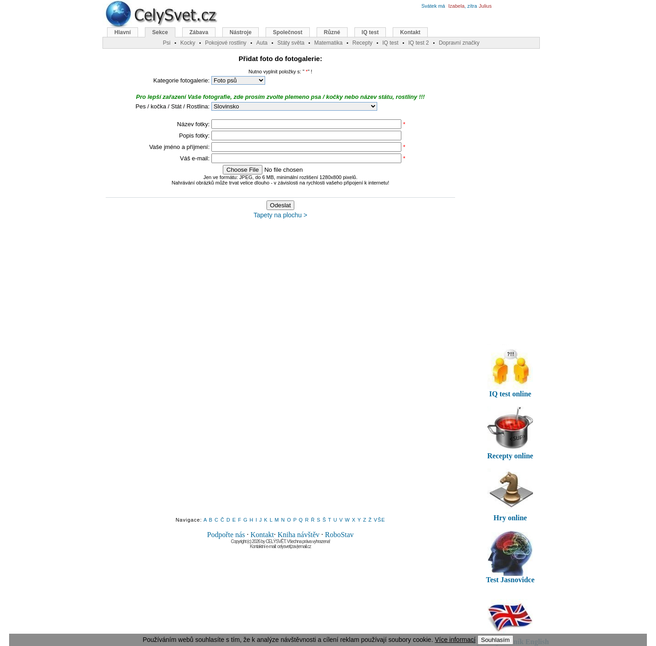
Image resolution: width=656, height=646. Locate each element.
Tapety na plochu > (281, 215)
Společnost (287, 32)
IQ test (370, 32)
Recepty (362, 43)
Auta (261, 43)
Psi (166, 43)
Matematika (328, 43)
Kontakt (262, 534)
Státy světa (290, 43)
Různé (332, 32)
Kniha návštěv (298, 534)
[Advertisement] (280, 372)
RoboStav (339, 534)
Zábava (199, 32)
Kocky (187, 43)
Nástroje (240, 32)
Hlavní (122, 32)
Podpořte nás (226, 534)
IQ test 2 (418, 43)
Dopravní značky (459, 43)
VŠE (379, 520)
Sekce (160, 32)
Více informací (455, 639)
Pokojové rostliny (225, 43)
